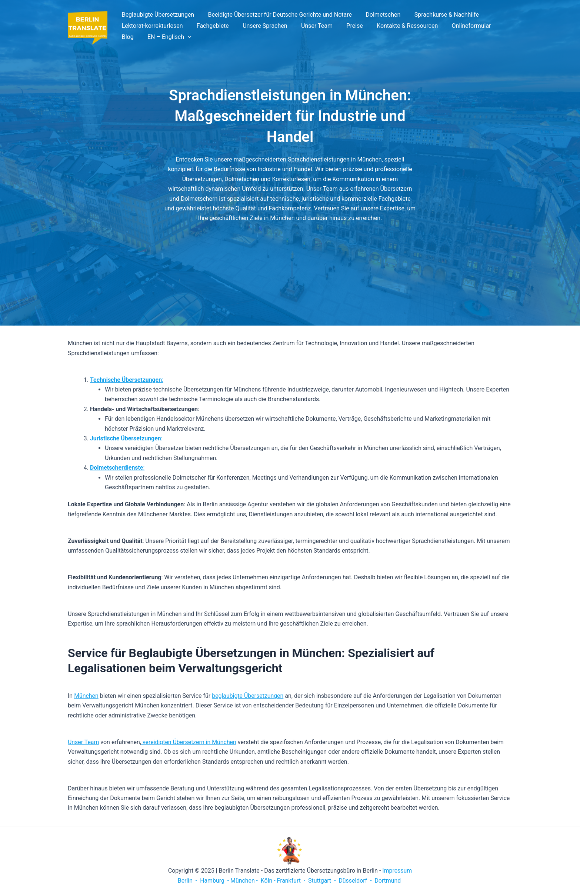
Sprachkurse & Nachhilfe (439, 14)
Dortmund (388, 880)
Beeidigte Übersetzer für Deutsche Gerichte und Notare (277, 14)
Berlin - (187, 880)
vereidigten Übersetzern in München (189, 742)
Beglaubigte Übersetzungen (157, 14)
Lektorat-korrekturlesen (151, 25)
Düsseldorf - (355, 880)
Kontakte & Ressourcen (396, 25)
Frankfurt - (292, 880)
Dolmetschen (378, 14)
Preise (345, 25)
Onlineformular (458, 25)
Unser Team (310, 25)
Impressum (397, 870)
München (86, 695)
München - (244, 880)
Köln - (268, 880)
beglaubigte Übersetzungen (248, 695)
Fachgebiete (210, 25)
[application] (161, 37)
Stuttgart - (322, 880)
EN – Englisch (143, 37)
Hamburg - (214, 880)
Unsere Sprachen (260, 25)
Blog (496, 25)
